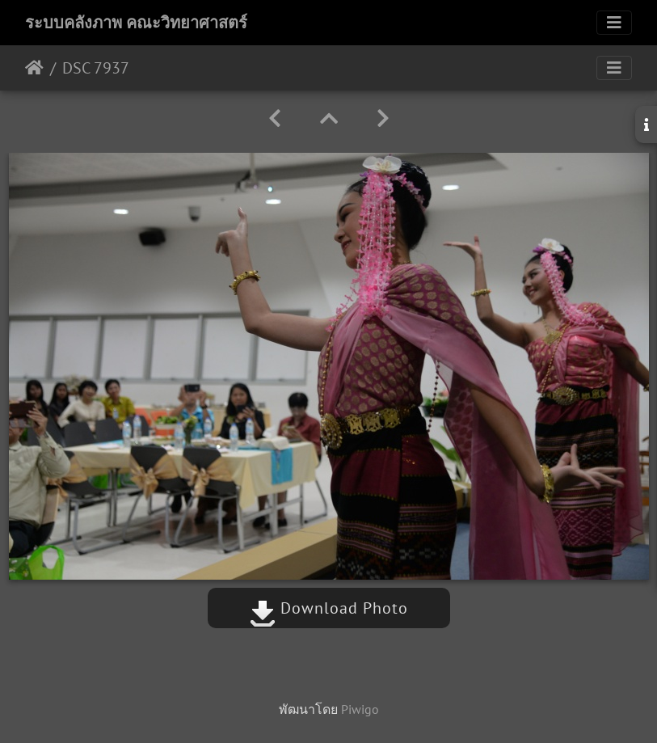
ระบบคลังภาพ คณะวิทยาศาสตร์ (136, 22)
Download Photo (329, 607)
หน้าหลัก (34, 68)
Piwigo (360, 709)
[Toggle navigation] (614, 23)
